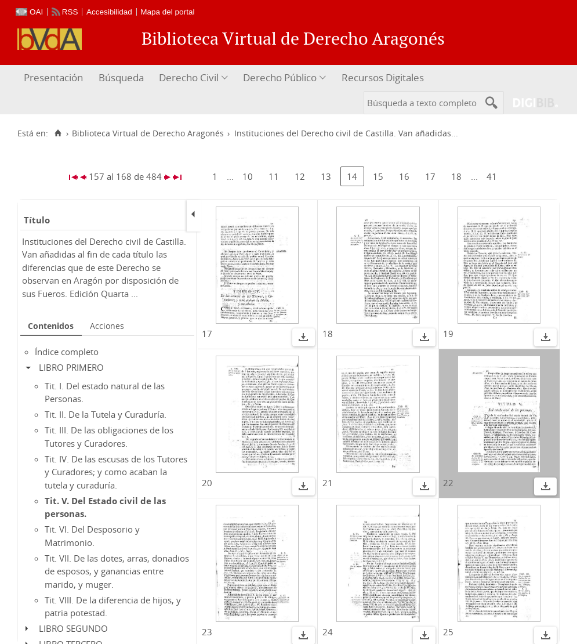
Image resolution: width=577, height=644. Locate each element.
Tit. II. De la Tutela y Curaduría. (105, 414)
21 (327, 483)
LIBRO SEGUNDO (73, 628)
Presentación (53, 77)
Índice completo (67, 351)
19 (448, 333)
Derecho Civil (189, 77)
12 (300, 176)
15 (378, 176)
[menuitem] (54, 78)
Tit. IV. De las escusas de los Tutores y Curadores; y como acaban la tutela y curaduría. (116, 472)
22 (448, 483)
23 (207, 632)
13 (326, 176)
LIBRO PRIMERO (71, 367)
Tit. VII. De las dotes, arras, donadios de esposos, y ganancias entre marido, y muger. (117, 571)
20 (207, 483)
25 (448, 632)
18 (456, 176)
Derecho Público (280, 77)
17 (430, 176)
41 (492, 176)
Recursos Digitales (383, 77)
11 (273, 176)
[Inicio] (58, 133)
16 (404, 176)
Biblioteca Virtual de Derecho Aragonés (148, 133)
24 (327, 632)
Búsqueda (121, 77)
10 (247, 176)
